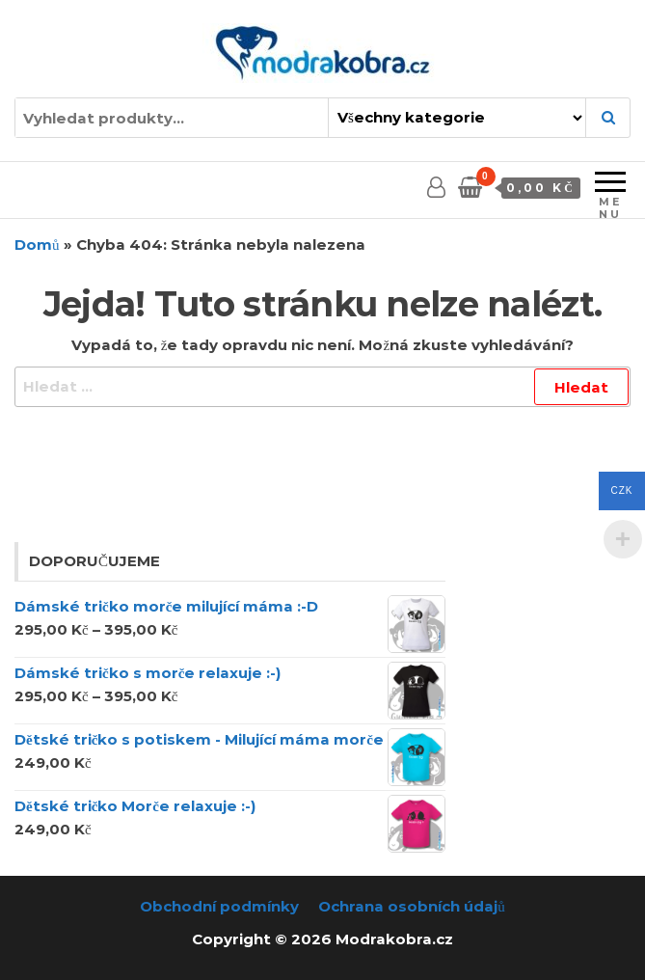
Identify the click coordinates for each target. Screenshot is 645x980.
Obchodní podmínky (219, 906)
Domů (37, 244)
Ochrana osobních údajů (411, 906)
